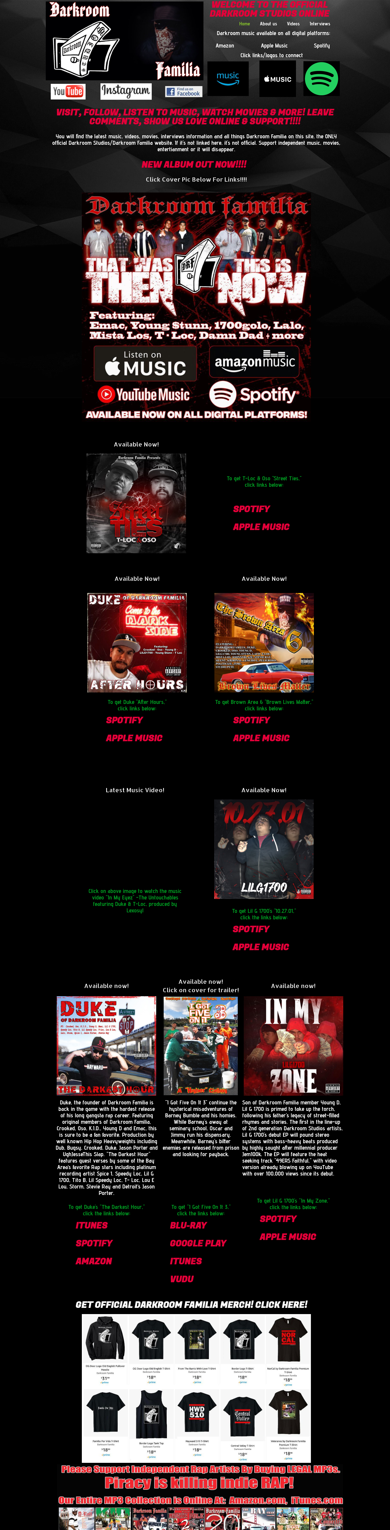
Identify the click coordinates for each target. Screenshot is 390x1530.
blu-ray (188, 1225)
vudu (181, 1279)
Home (244, 24)
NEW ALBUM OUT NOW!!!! (194, 164)
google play (198, 1243)
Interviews (320, 24)
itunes (91, 1225)
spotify (251, 509)
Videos (293, 24)
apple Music (261, 527)
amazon (94, 1261)
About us (268, 24)
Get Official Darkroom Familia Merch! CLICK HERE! (191, 1305)
